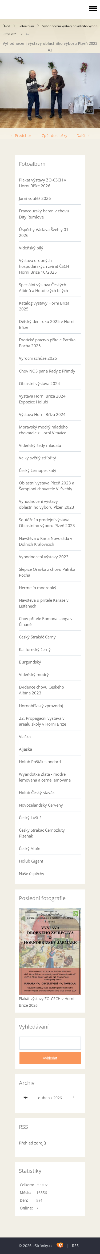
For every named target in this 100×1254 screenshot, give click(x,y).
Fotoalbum (26, 26)
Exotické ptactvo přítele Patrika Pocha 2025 (47, 342)
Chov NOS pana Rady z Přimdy (47, 371)
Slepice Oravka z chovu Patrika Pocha (47, 572)
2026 (57, 1097)
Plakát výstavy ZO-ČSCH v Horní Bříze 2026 (42, 182)
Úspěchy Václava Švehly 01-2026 (44, 232)
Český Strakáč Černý (37, 637)
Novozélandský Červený (41, 805)
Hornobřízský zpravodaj (41, 705)
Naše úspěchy (31, 873)
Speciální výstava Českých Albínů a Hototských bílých (43, 287)
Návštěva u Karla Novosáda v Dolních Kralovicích (45, 541)
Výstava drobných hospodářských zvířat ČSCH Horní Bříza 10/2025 (44, 266)
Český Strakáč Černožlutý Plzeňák (42, 833)
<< (26, 1097)
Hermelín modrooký (37, 587)
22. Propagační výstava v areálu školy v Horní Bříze (42, 721)
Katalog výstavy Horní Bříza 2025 (44, 306)
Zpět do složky (54, 135)
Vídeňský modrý (34, 674)
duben (44, 1097)
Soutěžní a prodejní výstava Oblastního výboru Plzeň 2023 (47, 522)
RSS (75, 1245)
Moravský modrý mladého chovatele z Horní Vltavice (43, 429)
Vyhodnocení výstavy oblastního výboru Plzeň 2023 (46, 504)
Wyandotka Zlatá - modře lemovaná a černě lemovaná (45, 777)
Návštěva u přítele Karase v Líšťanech (44, 603)
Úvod (6, 26)
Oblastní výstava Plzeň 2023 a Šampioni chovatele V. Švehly (46, 485)
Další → (83, 135)
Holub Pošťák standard (40, 761)
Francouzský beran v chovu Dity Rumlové (44, 213)
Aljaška (25, 749)
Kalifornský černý (35, 649)
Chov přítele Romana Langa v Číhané (46, 621)
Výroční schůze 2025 (38, 358)
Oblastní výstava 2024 (39, 383)
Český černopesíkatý (37, 470)
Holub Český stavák (37, 792)
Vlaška (25, 736)
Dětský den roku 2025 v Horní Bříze (46, 324)
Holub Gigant (31, 861)
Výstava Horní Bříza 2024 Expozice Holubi (42, 398)
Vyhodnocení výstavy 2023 (44, 556)
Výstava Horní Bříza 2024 (42, 414)
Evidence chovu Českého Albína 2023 (41, 689)
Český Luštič (30, 817)
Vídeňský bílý (31, 247)
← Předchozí (21, 135)
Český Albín (29, 848)
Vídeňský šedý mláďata (40, 445)
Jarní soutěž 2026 (35, 198)
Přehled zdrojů (32, 1143)
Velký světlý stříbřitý (37, 457)
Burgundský (30, 662)
